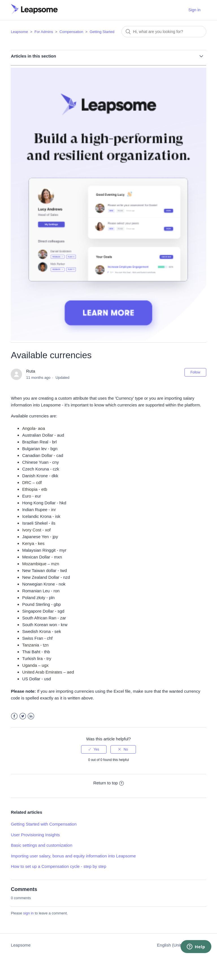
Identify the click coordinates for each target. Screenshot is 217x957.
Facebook (14, 716)
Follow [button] (195, 372)
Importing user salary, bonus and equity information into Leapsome (73, 855)
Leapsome (19, 32)
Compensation (71, 32)
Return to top (108, 782)
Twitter (22, 716)
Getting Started (102, 32)
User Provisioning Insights (35, 834)
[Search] (163, 31)
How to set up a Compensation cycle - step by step (58, 866)
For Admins (43, 32)
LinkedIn (30, 716)
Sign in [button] (194, 10)
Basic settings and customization (41, 845)
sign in (28, 913)
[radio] (94, 749)
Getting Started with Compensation (44, 824)
